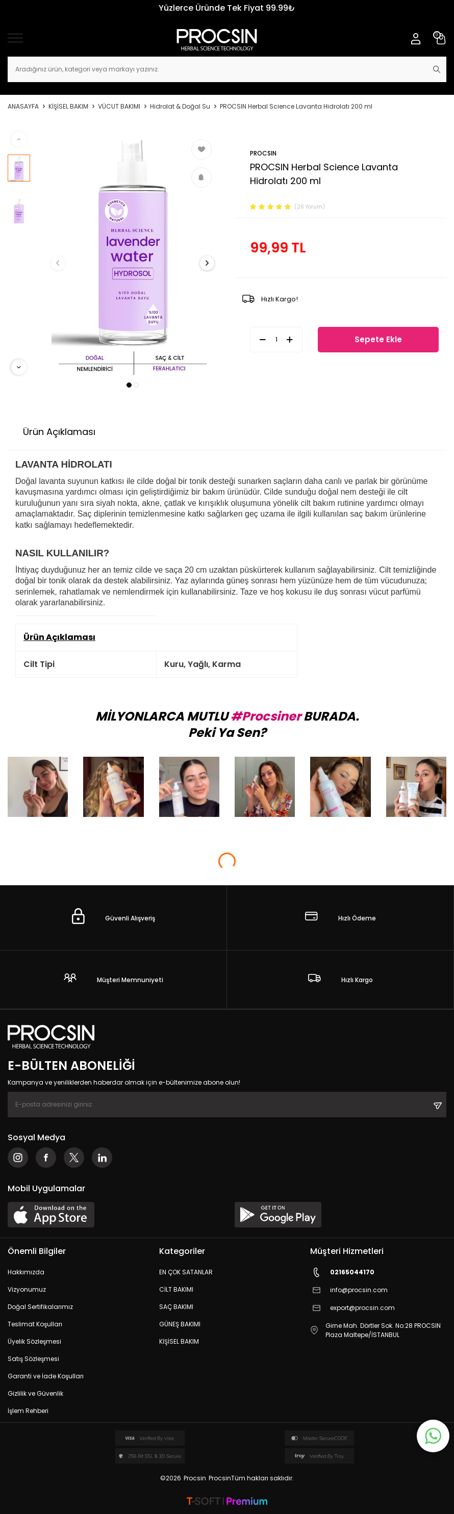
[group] (132, 253)
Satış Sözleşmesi (33, 1358)
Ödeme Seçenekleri (162, 431)
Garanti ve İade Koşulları (46, 1376)
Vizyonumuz (27, 1289)
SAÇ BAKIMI (176, 1306)
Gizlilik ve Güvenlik (35, 1393)
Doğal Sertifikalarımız (40, 1306)
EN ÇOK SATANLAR (186, 1272)
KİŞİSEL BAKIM (68, 106)
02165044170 (342, 1272)
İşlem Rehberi (28, 1410)
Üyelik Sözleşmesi (34, 1341)
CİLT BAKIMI (176, 1289)
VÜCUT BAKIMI (119, 106)
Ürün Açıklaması (59, 431)
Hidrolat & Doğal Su (180, 106)
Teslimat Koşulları (35, 1324)
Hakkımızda (26, 1272)
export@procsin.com (352, 1308)
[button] (129, 385)
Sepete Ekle (378, 339)
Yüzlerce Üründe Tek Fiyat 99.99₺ (227, 8)
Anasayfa (23, 106)
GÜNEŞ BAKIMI (179, 1324)
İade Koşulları (259, 431)
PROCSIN (263, 153)
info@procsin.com (349, 1290)
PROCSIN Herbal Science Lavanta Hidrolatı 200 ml (296, 106)
